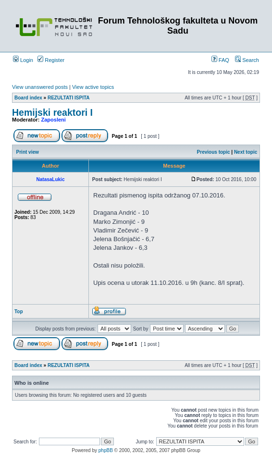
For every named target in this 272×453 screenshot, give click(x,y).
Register (50, 60)
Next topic (245, 152)
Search (247, 60)
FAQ (220, 60)
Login (23, 60)
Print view (27, 152)
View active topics (93, 87)
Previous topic (213, 152)
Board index (28, 97)
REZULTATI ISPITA (69, 97)
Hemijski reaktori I (52, 112)
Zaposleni (53, 119)
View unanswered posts (40, 87)
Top (18, 311)
